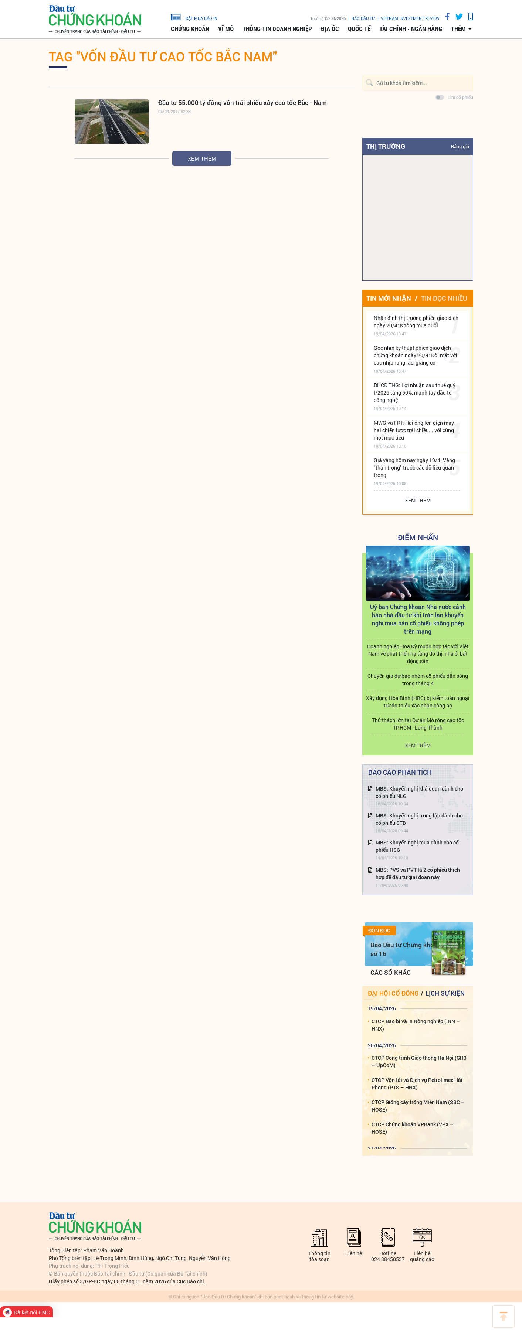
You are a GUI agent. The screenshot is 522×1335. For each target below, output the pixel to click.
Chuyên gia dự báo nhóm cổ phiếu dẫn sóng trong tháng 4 (417, 679)
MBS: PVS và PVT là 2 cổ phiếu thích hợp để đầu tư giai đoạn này (418, 873)
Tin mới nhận (388, 298)
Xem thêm (202, 158)
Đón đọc (379, 930)
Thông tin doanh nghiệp (277, 29)
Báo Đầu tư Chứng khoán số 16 (405, 949)
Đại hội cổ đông (393, 993)
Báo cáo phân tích (400, 772)
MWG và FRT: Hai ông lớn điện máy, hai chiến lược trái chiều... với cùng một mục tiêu (414, 430)
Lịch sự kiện (445, 993)
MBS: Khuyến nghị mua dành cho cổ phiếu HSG (417, 846)
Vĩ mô (226, 29)
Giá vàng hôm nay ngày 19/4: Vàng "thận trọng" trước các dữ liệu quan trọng (414, 467)
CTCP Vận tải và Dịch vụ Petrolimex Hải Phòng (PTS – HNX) (417, 1083)
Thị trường (385, 146)
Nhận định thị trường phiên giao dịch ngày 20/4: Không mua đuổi (416, 321)
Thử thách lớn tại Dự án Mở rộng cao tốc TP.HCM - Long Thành (418, 724)
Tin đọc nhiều (444, 298)
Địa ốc (330, 29)
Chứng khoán (190, 29)
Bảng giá (460, 146)
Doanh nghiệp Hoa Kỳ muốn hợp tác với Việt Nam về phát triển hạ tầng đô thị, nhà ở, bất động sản (417, 654)
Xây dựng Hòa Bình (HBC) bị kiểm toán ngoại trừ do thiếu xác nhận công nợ (418, 701)
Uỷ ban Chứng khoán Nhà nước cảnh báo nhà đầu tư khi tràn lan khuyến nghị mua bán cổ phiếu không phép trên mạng (418, 619)
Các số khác (390, 972)
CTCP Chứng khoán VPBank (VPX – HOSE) (413, 1128)
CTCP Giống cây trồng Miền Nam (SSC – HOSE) (418, 1106)
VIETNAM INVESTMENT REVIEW (410, 18)
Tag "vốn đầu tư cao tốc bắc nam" (163, 56)
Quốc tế (359, 29)
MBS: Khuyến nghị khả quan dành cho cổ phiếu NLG (419, 792)
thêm (458, 29)
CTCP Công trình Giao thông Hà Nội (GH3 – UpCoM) (419, 1061)
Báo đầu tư (363, 18)
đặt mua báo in (194, 17)
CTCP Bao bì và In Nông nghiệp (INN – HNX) (416, 1025)
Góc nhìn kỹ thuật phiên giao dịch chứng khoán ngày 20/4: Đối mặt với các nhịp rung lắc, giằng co (415, 355)
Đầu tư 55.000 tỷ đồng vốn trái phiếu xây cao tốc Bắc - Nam (242, 102)
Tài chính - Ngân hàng (410, 29)
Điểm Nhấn (418, 537)
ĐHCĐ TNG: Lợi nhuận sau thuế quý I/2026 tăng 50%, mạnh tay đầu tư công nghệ (414, 392)
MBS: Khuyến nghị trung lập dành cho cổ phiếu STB (419, 819)
